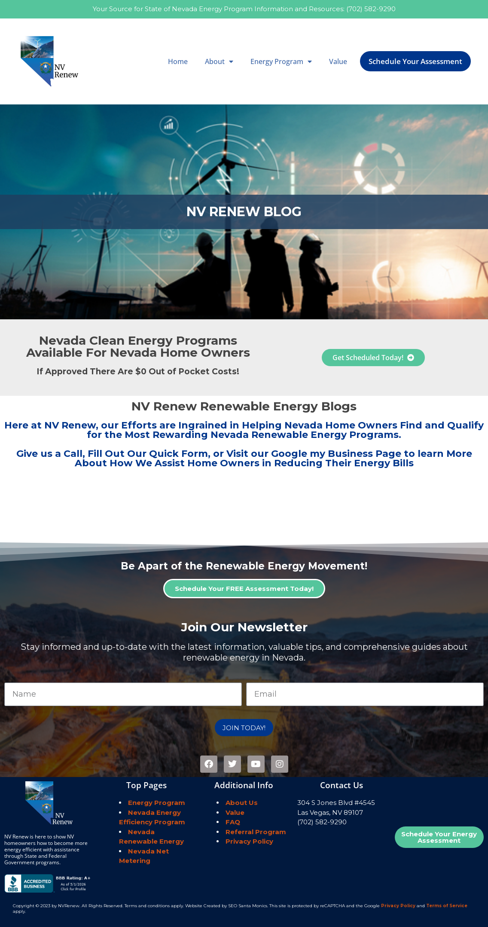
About (219, 61)
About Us (242, 803)
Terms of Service (446, 906)
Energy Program (281, 61)
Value (338, 61)
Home (178, 61)
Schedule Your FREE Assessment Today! (244, 588)
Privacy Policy (249, 841)
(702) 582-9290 (371, 9)
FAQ (233, 822)
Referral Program (256, 832)
